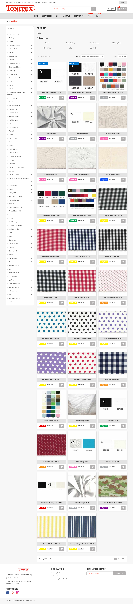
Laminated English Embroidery (19, 178)
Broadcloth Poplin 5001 (51, 421)
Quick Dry (12, 218)
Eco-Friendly (13, 98)
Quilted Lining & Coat (16, 225)
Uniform (11, 280)
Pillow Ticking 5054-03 (113, 174)
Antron (11, 41)
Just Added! (26, 2)
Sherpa (11, 247)
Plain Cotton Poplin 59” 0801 (82, 215)
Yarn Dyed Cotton (14, 298)
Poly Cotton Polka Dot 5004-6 (51, 379)
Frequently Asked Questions (61, 579)
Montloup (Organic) (15, 196)
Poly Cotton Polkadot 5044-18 (113, 297)
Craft (10, 81)
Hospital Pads (13, 153)
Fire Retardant (13, 127)
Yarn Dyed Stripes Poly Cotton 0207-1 (82, 544)
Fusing (11, 142)
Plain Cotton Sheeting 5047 (51, 215)
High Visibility (13, 149)
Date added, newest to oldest (90, 56)
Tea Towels (12, 262)
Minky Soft (12, 193)
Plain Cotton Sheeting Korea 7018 (51, 503)
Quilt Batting (13, 222)
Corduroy (12, 70)
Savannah (12, 240)
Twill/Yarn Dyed (14, 273)
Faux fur (11, 124)
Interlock (12, 164)
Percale (47, 43)
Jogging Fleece (14, 174)
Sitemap (55, 585)
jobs (90, 15)
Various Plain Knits (15, 283)
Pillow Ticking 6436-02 (82, 503)
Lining (11, 182)
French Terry (13, 138)
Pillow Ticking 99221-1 (82, 421)
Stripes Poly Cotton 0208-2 (51, 544)
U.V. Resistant (13, 276)
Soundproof (13, 251)
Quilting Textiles (14, 229)
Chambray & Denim (15, 67)
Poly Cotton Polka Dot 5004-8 (82, 338)
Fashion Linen (13, 113)
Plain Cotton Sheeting (16, 207)
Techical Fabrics (14, 265)
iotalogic (32, 600)
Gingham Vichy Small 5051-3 (51, 256)
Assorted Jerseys (14, 45)
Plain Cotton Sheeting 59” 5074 (51, 92)
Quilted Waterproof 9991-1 (82, 174)
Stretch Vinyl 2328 (82, 462)
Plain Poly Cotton (117, 43)
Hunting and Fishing (15, 156)
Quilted (70, 48)
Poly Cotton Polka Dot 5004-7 (113, 338)
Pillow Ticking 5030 (82, 133)
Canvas (11, 60)
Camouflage (13, 56)
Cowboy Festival (14, 78)
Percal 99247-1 (51, 133)
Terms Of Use (57, 576)
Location (9, 2)
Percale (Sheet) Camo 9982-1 (113, 503)
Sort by (78, 56)
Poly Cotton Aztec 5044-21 (51, 462)
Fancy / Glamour (14, 105)
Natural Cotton (14, 200)
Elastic (11, 102)
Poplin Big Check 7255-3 (82, 256)
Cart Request (36, 2)
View (115, 56)
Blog (98, 15)
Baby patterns (13, 49)
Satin (10, 236)
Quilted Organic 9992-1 (51, 174)
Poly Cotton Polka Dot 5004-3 (82, 379)
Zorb (10, 302)
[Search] (74, 9)
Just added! (47, 16)
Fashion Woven (14, 120)
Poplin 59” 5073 (113, 421)
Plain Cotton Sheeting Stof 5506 (113, 92)
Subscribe (119, 573)
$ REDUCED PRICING (16, 34)
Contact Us (52, 2)
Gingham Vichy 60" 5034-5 (51, 297)
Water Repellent (14, 287)
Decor (11, 89)
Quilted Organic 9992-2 (113, 133)
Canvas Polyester (14, 63)
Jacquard (12, 171)
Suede (11, 254)
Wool (10, 294)
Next (123, 559)
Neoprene (12, 204)
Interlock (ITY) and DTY (16, 167)
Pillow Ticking (47, 48)
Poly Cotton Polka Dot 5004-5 (51, 338)
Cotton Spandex (14, 74)
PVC (10, 214)
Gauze (11, 145)
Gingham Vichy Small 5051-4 (113, 215)
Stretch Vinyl (93, 48)
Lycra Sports (13, 185)
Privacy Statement (58, 573)
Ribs (10, 233)
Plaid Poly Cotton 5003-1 (112, 379)
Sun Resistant (13, 258)
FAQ (44, 2)
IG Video (11, 160)
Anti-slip (11, 38)
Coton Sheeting (70, 43)
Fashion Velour (14, 116)
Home (36, 16)
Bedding (11, 52)
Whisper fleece (13, 291)
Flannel (11, 131)
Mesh (11, 189)
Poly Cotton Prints (94, 43)
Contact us (56, 582)
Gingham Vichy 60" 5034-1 (82, 297)
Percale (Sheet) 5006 (112, 462)
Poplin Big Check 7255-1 (112, 256)
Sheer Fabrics (13, 244)
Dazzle (11, 85)
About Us (17, 2)
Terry (10, 269)
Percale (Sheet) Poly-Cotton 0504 (82, 92)
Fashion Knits (13, 109)
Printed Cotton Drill (15, 211)
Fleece (11, 134)
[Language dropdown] (123, 2)
